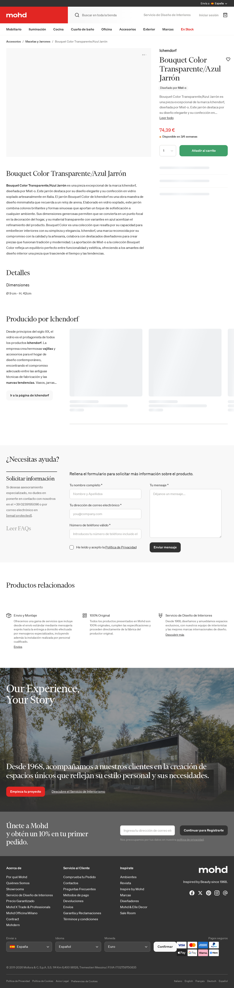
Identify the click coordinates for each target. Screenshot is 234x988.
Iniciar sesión (209, 15)
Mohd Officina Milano (21, 913)
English (189, 981)
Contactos (70, 883)
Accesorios (127, 29)
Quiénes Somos (18, 883)
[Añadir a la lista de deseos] (228, 59)
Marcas (168, 29)
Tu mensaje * (159, 485)
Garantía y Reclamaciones (82, 913)
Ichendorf (168, 50)
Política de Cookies (42, 981)
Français (200, 981)
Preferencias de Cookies (84, 981)
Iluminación (37, 29)
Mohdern (13, 925)
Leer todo (166, 118)
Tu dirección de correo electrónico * (96, 505)
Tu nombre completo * (86, 485)
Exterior (149, 29)
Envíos (18, 647)
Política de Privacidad (121, 547)
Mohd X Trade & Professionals (28, 907)
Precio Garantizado (20, 901)
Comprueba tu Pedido (79, 877)
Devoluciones (73, 901)
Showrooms (15, 889)
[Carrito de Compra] (225, 15)
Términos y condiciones (80, 919)
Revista (125, 883)
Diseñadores (129, 901)
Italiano (178, 981)
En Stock (187, 29)
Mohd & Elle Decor (133, 907)
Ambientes (128, 877)
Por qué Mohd (16, 877)
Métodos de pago (76, 895)
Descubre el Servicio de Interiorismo (78, 791)
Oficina (106, 29)
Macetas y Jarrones (37, 41)
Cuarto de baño (82, 29)
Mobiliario (13, 29)
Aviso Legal (62, 981)
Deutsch (211, 981)
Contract (12, 919)
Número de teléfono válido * (90, 525)
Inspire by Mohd (132, 889)
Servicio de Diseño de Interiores (167, 15)
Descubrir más (175, 635)
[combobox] (10, 946)
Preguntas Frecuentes (79, 889)
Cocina (58, 29)
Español (223, 981)
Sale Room (128, 913)
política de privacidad (190, 839)
